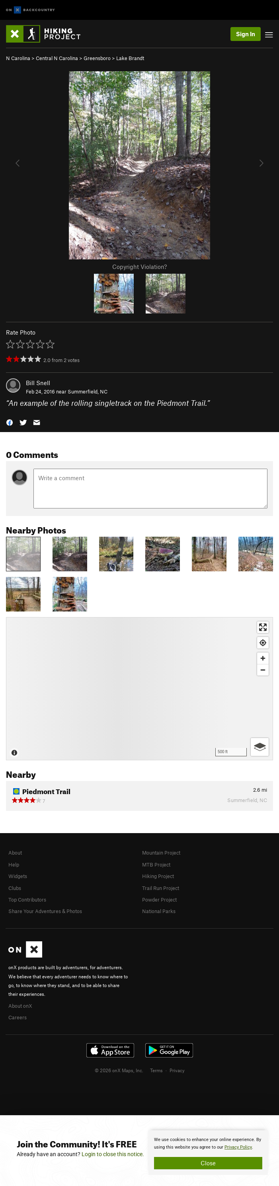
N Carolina (18, 58)
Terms (156, 1070)
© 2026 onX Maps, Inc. (119, 1070)
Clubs (14, 888)
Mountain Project (161, 852)
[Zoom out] (263, 670)
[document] (208, 1152)
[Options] (260, 747)
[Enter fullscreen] (263, 627)
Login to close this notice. (113, 1154)
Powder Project (159, 899)
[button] (9, 421)
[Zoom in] (263, 658)
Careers (17, 1017)
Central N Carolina (57, 58)
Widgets (17, 876)
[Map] (139, 688)
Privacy (177, 1070)
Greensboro (97, 58)
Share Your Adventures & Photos (45, 911)
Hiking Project (158, 876)
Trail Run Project (160, 888)
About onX (20, 1006)
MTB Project (156, 864)
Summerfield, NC (87, 391)
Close (208, 1163)
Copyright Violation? (139, 266)
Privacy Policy (238, 1147)
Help (13, 864)
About (15, 852)
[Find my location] (263, 643)
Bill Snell (38, 382)
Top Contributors (27, 899)
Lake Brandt (130, 58)
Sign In (245, 33)
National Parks (159, 911)
